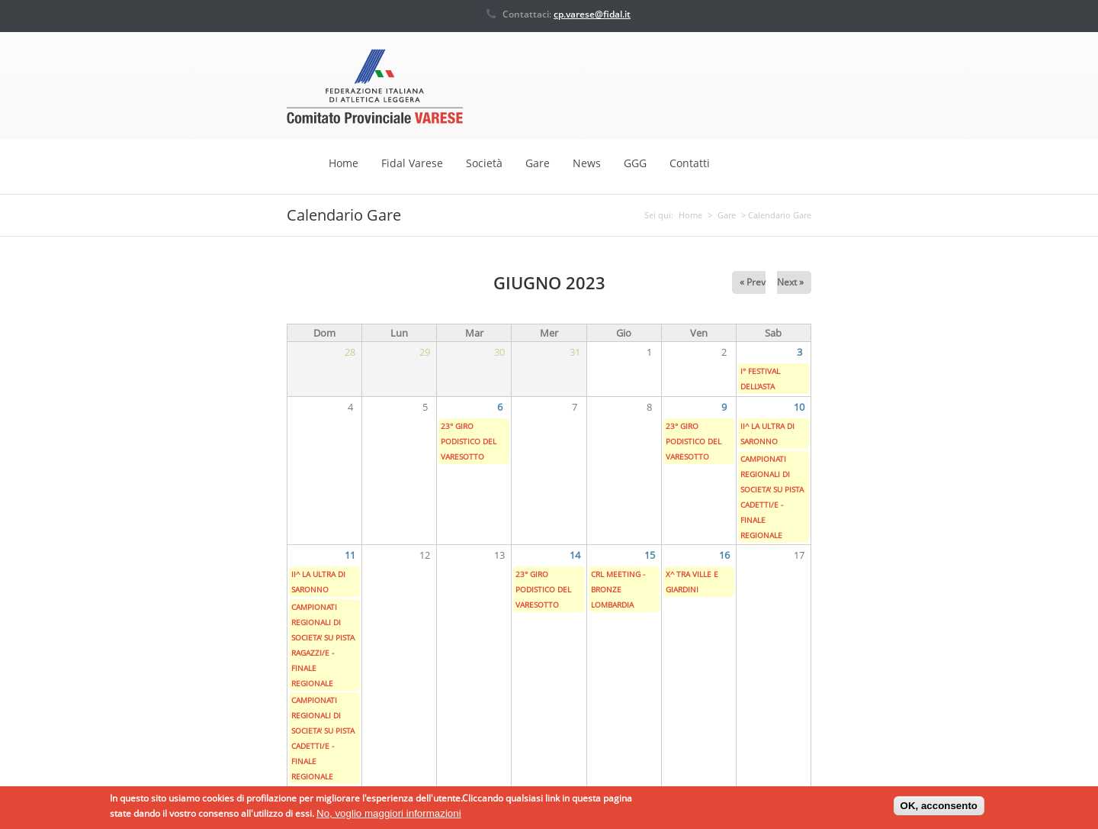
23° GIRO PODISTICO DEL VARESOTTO (468, 440)
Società (484, 163)
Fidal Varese (412, 163)
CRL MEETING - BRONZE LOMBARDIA (618, 588)
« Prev (753, 281)
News (587, 163)
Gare (537, 163)
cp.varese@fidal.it (592, 14)
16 (724, 554)
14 (575, 554)
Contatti (689, 163)
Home (343, 163)
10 (799, 406)
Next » (790, 281)
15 (649, 554)
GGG (635, 163)
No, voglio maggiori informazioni (388, 817)
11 (350, 554)
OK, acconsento (939, 810)
